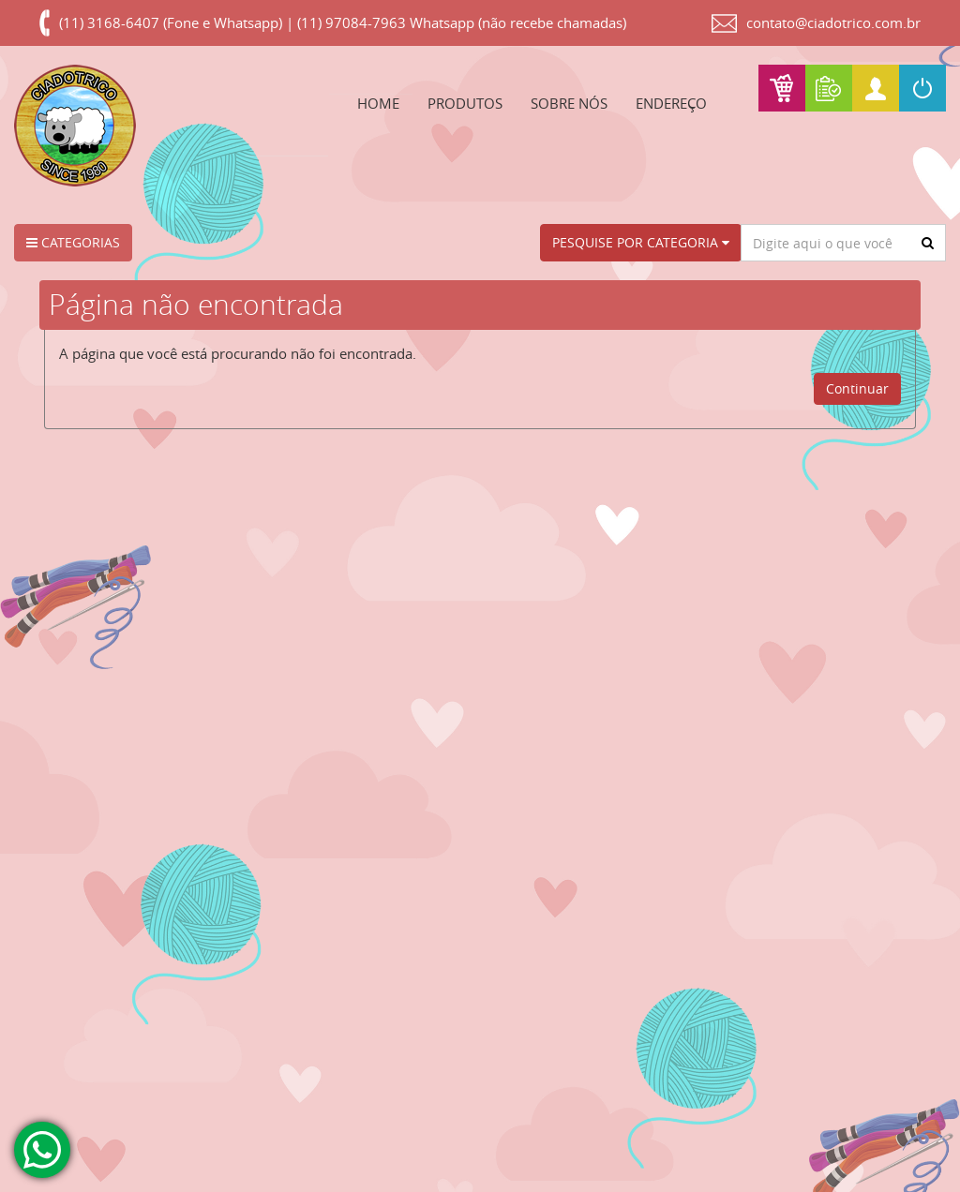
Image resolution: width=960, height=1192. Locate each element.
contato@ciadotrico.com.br (833, 22)
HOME (378, 103)
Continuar (857, 388)
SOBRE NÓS (569, 103)
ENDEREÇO (671, 103)
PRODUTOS (465, 103)
